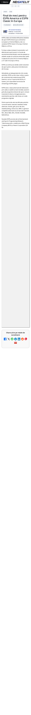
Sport (5, 11)
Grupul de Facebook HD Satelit (15, 707)
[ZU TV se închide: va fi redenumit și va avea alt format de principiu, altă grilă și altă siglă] (24, 526)
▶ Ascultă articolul (18, 25)
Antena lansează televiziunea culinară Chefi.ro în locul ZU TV (11, 407)
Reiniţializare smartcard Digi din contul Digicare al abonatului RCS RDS (15, 484)
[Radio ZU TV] (24, 429)
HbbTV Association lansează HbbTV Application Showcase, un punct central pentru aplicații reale (15, 588)
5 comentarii (7, 25)
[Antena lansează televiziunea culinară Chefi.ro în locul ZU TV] (24, 408)
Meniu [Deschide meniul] (5, 2)
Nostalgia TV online (10, 366)
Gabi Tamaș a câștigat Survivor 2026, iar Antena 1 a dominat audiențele (14, 554)
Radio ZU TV (7, 426)
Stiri (10, 11)
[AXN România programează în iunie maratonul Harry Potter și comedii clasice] (24, 446)
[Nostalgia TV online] (24, 369)
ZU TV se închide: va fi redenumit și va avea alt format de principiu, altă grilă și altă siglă (11, 526)
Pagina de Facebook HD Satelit (16, 700)
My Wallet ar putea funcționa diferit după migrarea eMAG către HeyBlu (11, 346)
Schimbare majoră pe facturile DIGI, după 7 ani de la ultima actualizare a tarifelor (11, 385)
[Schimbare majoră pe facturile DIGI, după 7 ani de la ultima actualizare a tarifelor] (24, 386)
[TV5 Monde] (24, 468)
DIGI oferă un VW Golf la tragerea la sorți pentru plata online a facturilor (11, 503)
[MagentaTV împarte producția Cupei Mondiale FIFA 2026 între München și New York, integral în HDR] (15, 576)
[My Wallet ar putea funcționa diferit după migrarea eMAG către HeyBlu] (24, 346)
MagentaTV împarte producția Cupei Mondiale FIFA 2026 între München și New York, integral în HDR (15, 564)
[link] (15, 348)
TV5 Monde (7, 465)
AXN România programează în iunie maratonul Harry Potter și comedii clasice (11, 445)
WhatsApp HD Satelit (15, 713)
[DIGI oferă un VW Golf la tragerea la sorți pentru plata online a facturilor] (24, 504)
